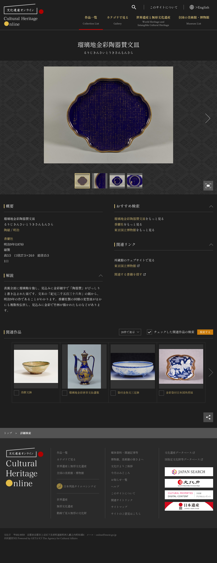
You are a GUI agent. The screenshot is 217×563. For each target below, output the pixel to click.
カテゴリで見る (117, 21)
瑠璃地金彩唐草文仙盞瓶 (84, 392)
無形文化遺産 (65, 506)
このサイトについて (164, 7)
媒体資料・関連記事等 (124, 452)
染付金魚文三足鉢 (128, 392)
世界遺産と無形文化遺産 (153, 21)
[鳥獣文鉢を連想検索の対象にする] (16, 392)
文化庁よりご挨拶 (122, 466)
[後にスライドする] (207, 118)
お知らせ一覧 (119, 480)
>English (199, 7)
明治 (16, 230)
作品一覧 (91, 21)
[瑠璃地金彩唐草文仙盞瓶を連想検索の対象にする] (64, 393)
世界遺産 (62, 499)
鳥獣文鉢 (26, 392)
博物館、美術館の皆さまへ (127, 459)
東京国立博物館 (125, 230)
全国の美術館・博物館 (193, 21)
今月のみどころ (120, 473)
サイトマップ (119, 507)
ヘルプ (115, 486)
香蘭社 (8, 238)
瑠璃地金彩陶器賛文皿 (129, 218)
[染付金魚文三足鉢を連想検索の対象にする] (113, 393)
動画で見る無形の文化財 (72, 513)
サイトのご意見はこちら (126, 514)
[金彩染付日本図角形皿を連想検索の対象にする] (161, 393)
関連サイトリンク (122, 500)
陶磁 (7, 230)
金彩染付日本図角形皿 (179, 392)
